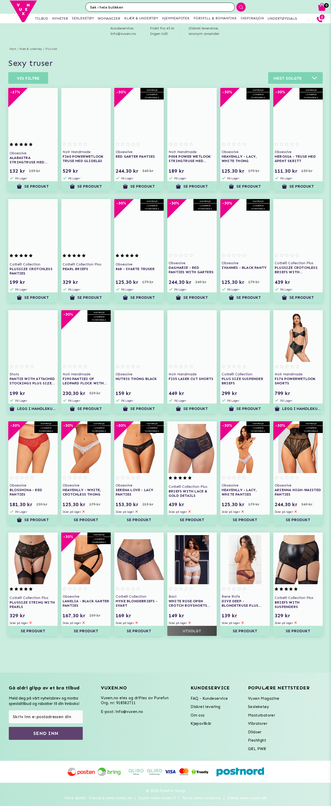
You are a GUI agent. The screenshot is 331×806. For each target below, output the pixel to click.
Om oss (198, 715)
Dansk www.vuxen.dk (247, 798)
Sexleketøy (258, 706)
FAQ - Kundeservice (209, 698)
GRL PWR (257, 749)
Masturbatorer (261, 715)
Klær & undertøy (31, 49)
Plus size (51, 49)
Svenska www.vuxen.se (110, 798)
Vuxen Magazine (264, 698)
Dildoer (255, 732)
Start (13, 49)
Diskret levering (205, 706)
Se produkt (33, 186)
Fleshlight (257, 740)
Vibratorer (257, 723)
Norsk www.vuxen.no (201, 798)
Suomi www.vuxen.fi (157, 798)
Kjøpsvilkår (201, 723)
